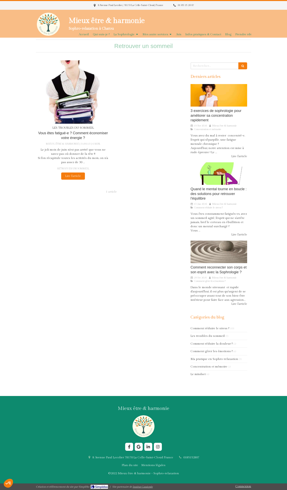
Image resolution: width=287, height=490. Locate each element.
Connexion (243, 486)
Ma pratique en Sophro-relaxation (214, 359)
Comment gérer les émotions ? (212, 351)
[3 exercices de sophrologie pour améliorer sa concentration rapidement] (219, 95)
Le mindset (198, 374)
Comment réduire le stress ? (210, 328)
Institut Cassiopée (143, 486)
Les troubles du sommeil (208, 336)
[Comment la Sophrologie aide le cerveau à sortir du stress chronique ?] (219, 173)
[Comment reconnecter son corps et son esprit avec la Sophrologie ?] (219, 252)
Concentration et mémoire (209, 366)
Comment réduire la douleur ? (212, 343)
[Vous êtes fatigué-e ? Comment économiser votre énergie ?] (73, 92)
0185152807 (191, 457)
